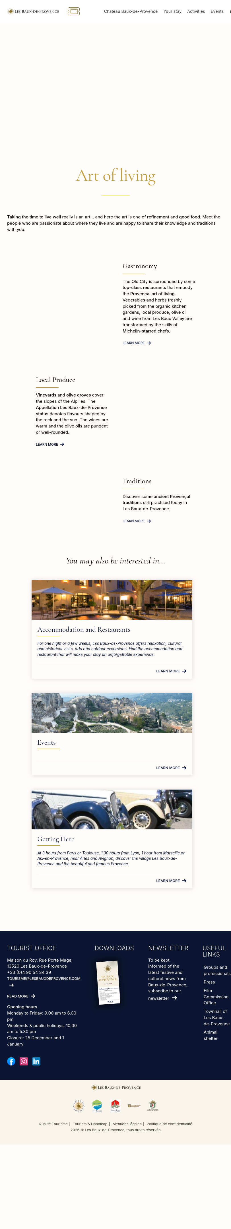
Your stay (188, 11)
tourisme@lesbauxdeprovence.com (44, 916)
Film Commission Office (216, 934)
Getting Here (94, 766)
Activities (212, 11)
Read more (17, 934)
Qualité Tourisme (53, 1061)
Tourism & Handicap (90, 1061)
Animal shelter (211, 972)
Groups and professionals (217, 908)
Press (209, 919)
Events (137, 629)
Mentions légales (126, 1061)
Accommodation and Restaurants (52, 633)
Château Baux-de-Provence (147, 11)
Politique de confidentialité (169, 1061)
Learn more (134, 343)
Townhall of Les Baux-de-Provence (217, 955)
